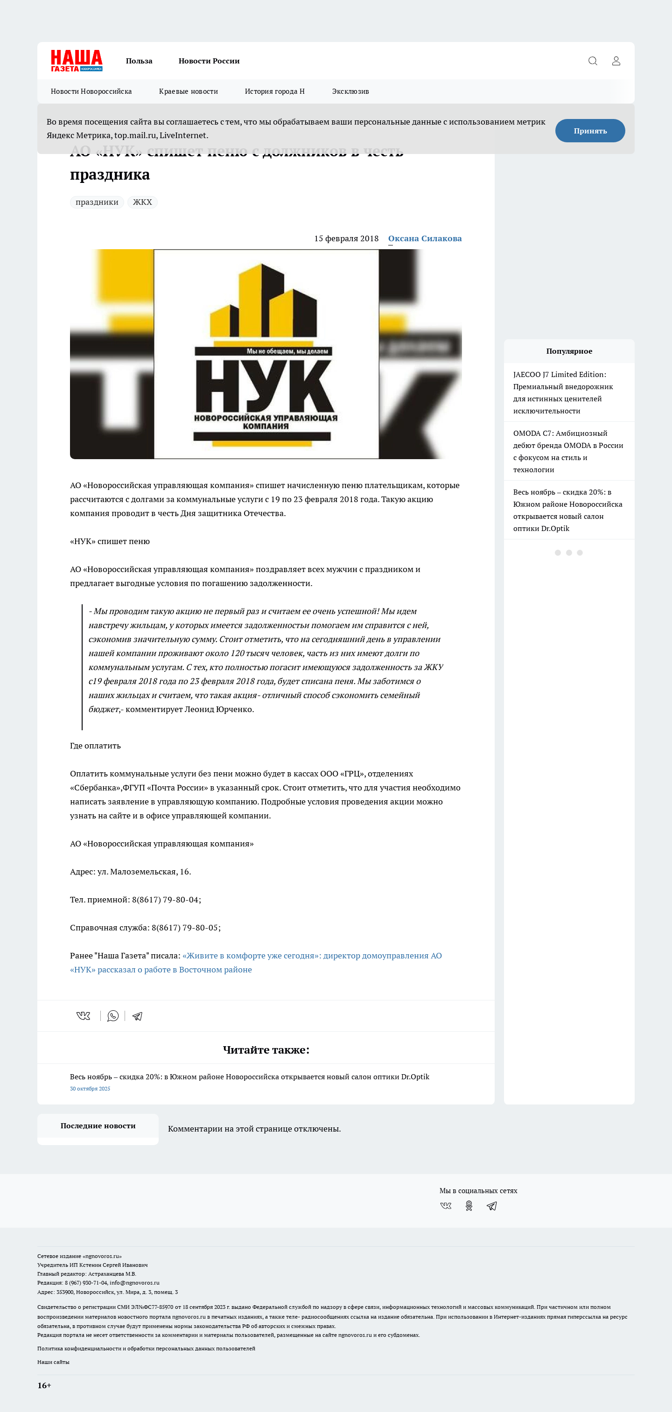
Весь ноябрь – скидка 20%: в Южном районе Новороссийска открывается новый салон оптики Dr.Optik (266, 1083)
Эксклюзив (351, 91)
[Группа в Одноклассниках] (469, 1205)
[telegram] (140, 1015)
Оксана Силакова (425, 238)
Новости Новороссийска (91, 91)
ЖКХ (142, 201)
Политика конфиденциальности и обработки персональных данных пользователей (146, 1348)
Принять (590, 130)
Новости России (209, 60)
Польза (139, 60)
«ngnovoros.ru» (102, 1255)
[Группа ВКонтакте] (445, 1205)
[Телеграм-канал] (492, 1205)
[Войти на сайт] (616, 60)
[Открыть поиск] (592, 60)
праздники (97, 201)
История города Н (275, 91)
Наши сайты (53, 1361)
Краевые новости (188, 91)
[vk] (84, 1015)
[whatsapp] (113, 1015)
